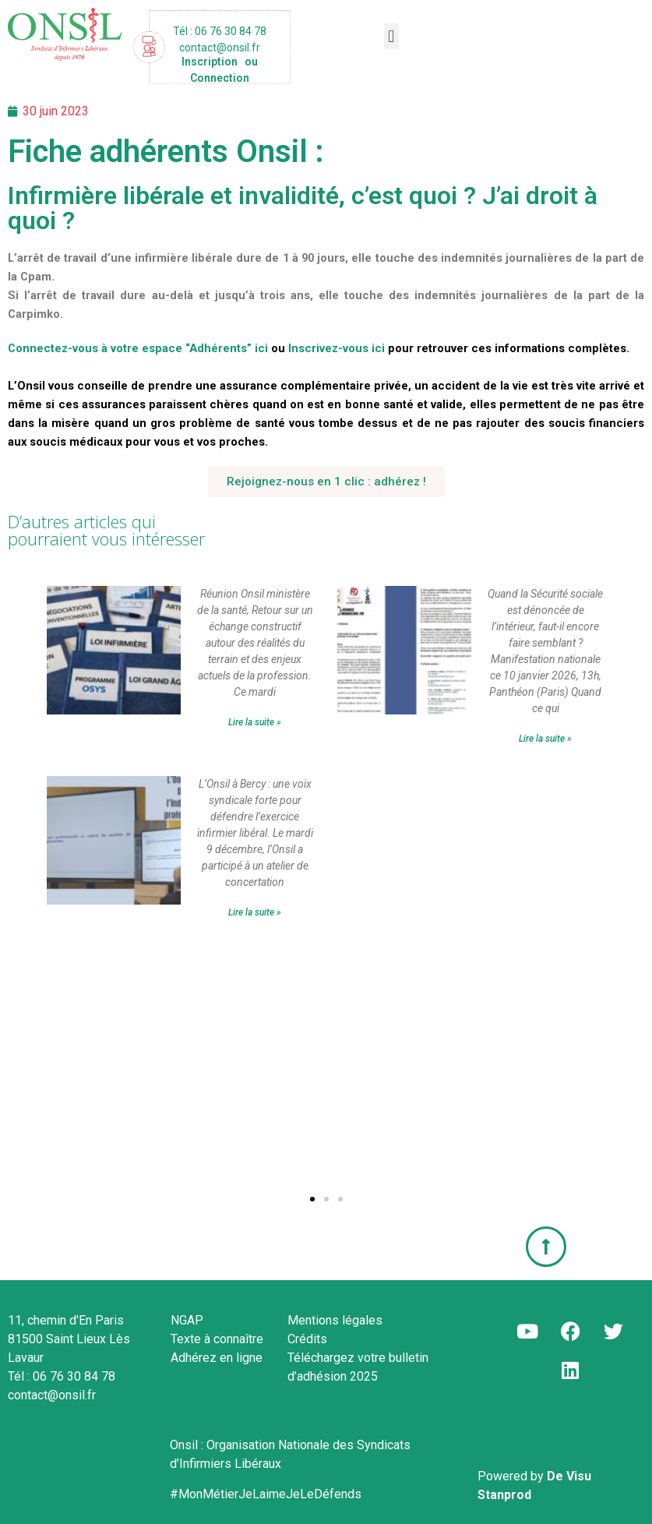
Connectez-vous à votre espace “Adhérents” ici (138, 348)
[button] (391, 36)
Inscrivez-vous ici (336, 348)
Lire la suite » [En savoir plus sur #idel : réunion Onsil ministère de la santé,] (255, 722)
